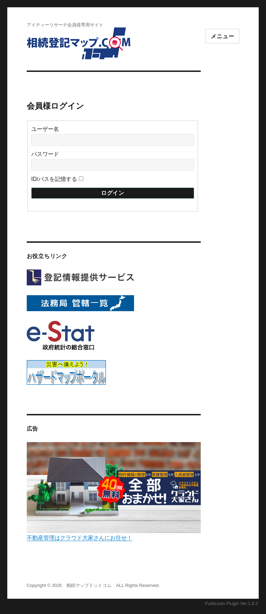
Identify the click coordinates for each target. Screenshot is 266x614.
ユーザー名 (45, 129)
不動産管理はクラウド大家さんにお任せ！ (114, 491)
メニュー (222, 36)
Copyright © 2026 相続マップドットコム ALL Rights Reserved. (93, 585)
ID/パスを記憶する (54, 179)
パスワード (45, 154)
